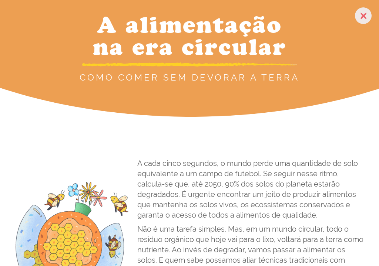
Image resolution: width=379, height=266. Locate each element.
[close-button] (363, 15)
